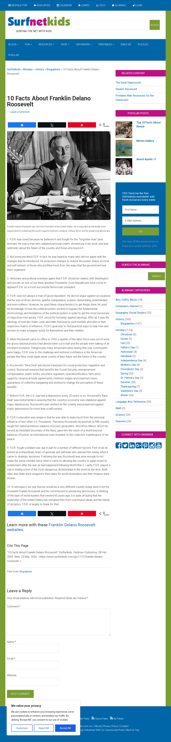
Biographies (53, 69)
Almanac (28, 69)
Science (120, 414)
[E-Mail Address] (140, 220)
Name (11, 641)
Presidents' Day (130, 369)
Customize (22, 728)
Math (118, 408)
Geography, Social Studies (131, 312)
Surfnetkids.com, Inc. (82, 726)
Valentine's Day (129, 390)
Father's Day (128, 347)
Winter (124, 395)
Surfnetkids (14, 69)
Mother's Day (128, 364)
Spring (124, 373)
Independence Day (131, 360)
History (39, 69)
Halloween (127, 351)
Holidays (121, 330)
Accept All (65, 728)
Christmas (126, 334)
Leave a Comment (20, 112)
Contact (124, 726)
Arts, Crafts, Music (126, 299)
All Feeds (117, 718)
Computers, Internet (127, 306)
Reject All (44, 728)
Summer (125, 382)
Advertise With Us (94, 730)
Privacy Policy (110, 726)
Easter (124, 338)
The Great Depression (128, 82)
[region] (43, 717)
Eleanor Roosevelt (126, 89)
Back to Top (132, 730)
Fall (123, 343)
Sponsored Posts (115, 730)
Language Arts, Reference (131, 401)
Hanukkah (126, 356)
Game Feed (100, 718)
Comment (14, 606)
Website (12, 675)
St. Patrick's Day (130, 377)
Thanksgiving (128, 386)
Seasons (121, 421)
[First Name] (140, 209)
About (98, 726)
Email (11, 658)
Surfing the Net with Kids (39, 21)
